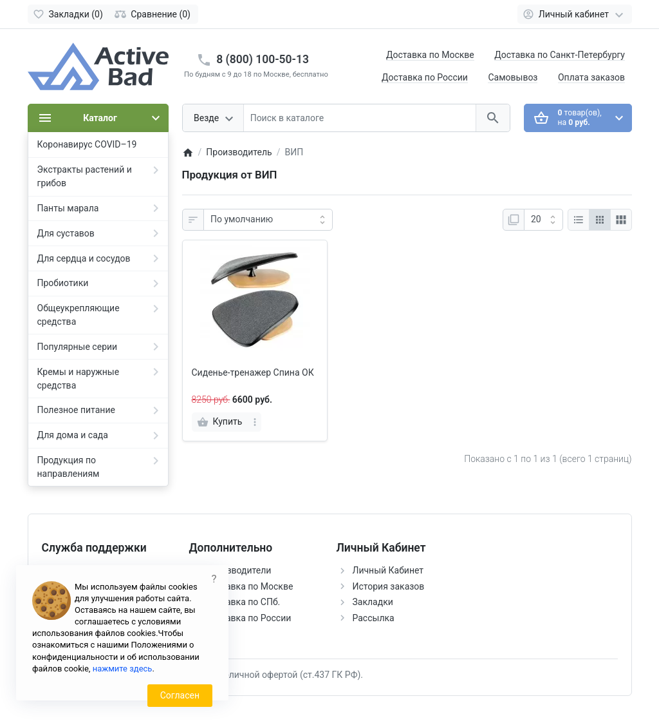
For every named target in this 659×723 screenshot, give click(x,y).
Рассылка (373, 618)
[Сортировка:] (268, 220)
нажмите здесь (123, 668)
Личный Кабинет (388, 570)
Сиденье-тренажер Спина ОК (253, 372)
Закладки (373, 602)
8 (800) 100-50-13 (262, 59)
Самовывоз (512, 77)
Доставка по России (425, 77)
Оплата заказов (591, 77)
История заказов (389, 586)
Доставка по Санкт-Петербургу (559, 55)
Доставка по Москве (430, 55)
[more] (254, 422)
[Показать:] (543, 220)
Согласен (180, 695)
